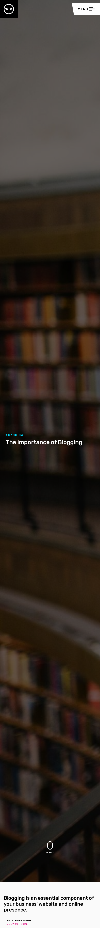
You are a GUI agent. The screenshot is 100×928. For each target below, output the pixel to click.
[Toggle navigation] (87, 9)
